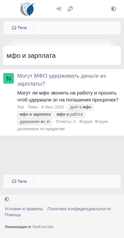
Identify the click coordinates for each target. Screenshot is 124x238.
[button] (113, 9)
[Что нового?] (83, 9)
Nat (20, 106)
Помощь (13, 214)
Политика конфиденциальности (79, 208)
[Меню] (9, 9)
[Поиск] (97, 9)
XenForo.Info (43, 227)
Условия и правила (24, 208)
